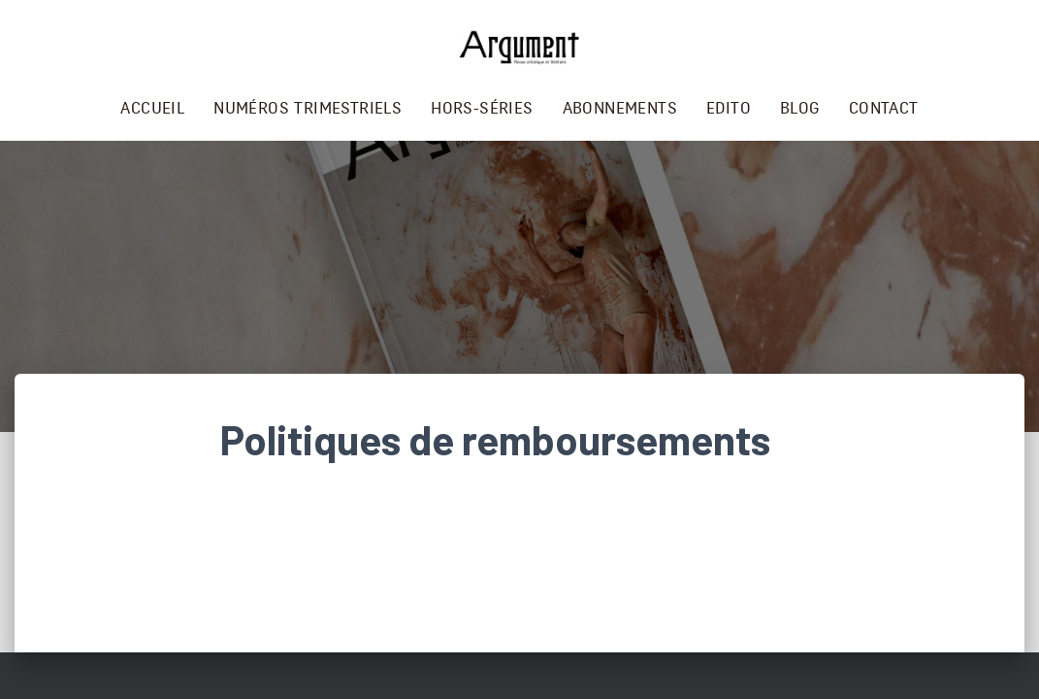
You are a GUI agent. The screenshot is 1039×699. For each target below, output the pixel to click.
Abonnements (620, 108)
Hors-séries (482, 108)
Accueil (152, 108)
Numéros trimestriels (307, 108)
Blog (800, 108)
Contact (884, 108)
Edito (728, 108)
